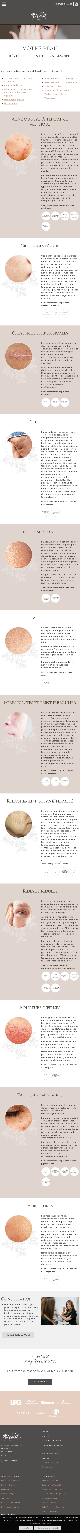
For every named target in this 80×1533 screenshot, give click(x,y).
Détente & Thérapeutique (11, 1519)
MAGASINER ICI (40, 1381)
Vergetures (50, 98)
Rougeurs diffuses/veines (58, 90)
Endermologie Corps (50, 1481)
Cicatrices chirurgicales (17, 89)
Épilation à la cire (8, 1485)
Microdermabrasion (49, 1498)
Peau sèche (10, 103)
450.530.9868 (6, 1451)
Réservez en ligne (10, 1461)
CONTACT (46, 1449)
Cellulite (8, 96)
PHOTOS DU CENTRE (50, 1454)
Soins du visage (7, 1494)
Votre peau (5, 1498)
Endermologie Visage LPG (52, 1485)
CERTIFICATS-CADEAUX (51, 1441)
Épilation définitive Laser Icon (54, 1489)
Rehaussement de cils (10, 1507)
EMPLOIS (45, 1458)
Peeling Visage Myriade (10, 1503)
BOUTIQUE (46, 1436)
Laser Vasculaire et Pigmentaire (55, 1494)
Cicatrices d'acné (13, 85)
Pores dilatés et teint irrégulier (61, 78)
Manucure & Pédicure (10, 1489)
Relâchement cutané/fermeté (60, 82)
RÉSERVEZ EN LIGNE (63, 4)
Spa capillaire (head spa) (11, 1481)
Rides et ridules (52, 86)
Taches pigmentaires (55, 94)
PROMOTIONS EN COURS (52, 1445)
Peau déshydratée (14, 100)
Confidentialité (48, 1467)
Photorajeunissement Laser (53, 1503)
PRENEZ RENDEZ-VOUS (17, 1335)
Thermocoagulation (50, 1511)
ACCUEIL (45, 1432)
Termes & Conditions (50, 1463)
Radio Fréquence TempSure (53, 1507)
